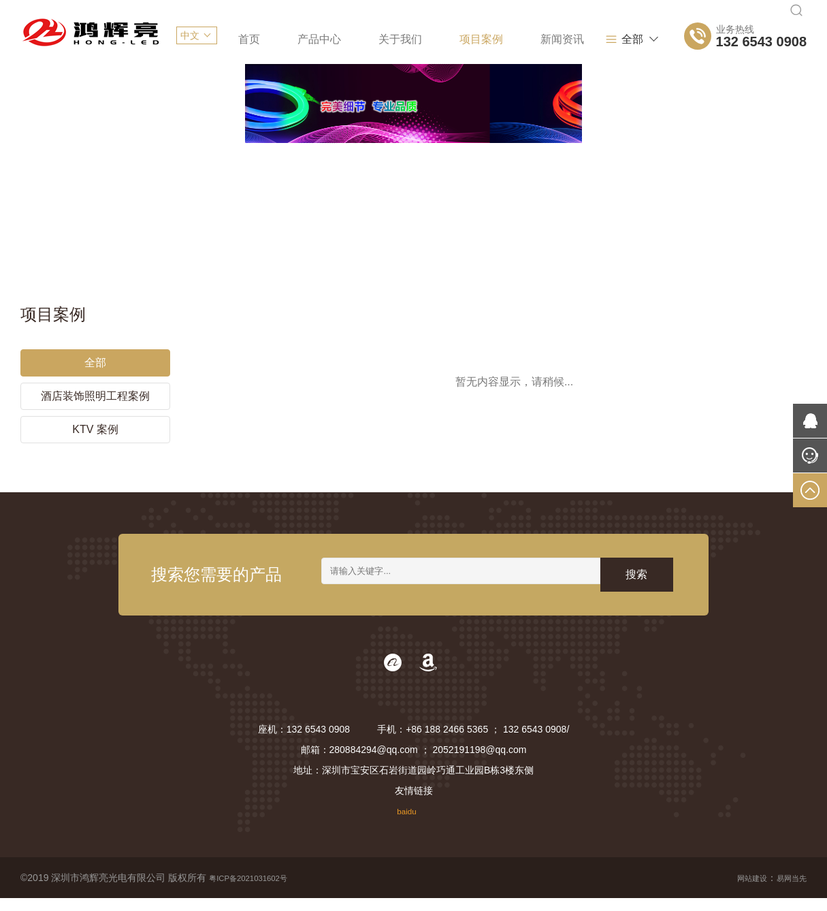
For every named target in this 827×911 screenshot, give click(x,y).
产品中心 (319, 39)
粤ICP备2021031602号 (257, 890)
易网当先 (787, 890)
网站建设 (740, 890)
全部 (623, 39)
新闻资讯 (562, 39)
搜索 (636, 584)
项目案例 (481, 39)
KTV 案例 (95, 426)
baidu (406, 823)
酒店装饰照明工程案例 (95, 393)
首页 (249, 39)
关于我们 (400, 39)
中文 (189, 35)
